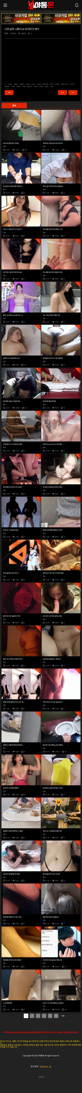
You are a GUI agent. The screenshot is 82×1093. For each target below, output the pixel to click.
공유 (62, 92)
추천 (72, 92)
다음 (63, 1016)
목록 (9, 92)
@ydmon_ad (45, 1066)
